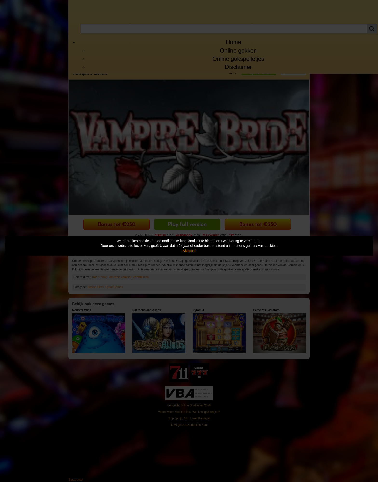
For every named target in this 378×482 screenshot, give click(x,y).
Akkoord (189, 251)
